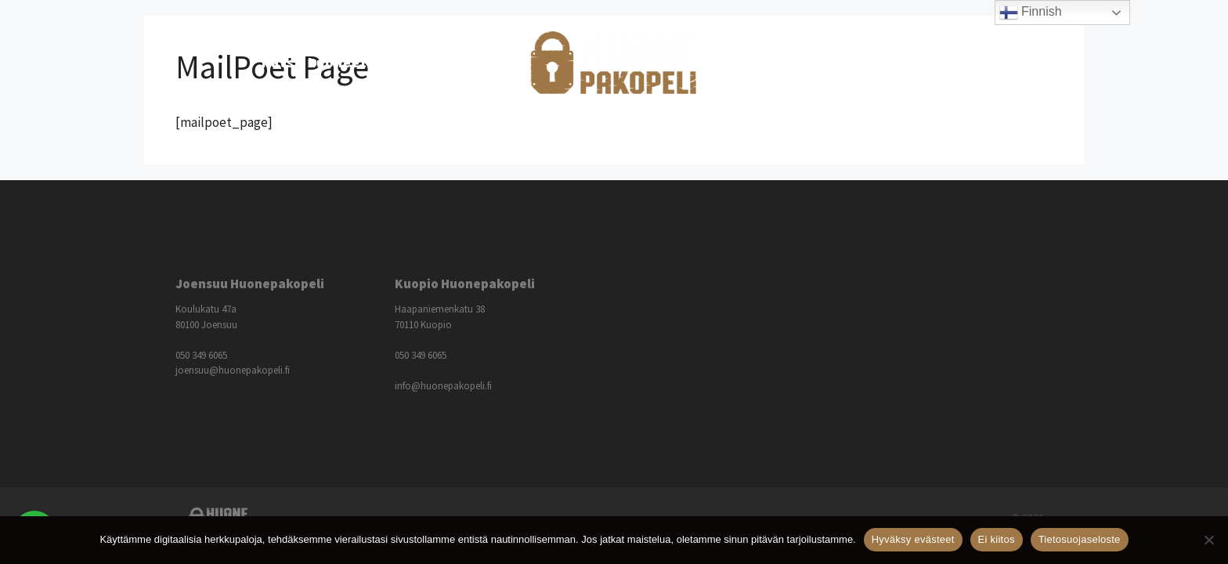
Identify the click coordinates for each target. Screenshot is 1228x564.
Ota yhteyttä (919, 62)
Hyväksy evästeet (913, 539)
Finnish (1030, 12)
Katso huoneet (333, 62)
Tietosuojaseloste (1079, 539)
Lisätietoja (797, 62)
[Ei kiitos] (1208, 540)
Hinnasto (453, 62)
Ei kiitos (996, 539)
